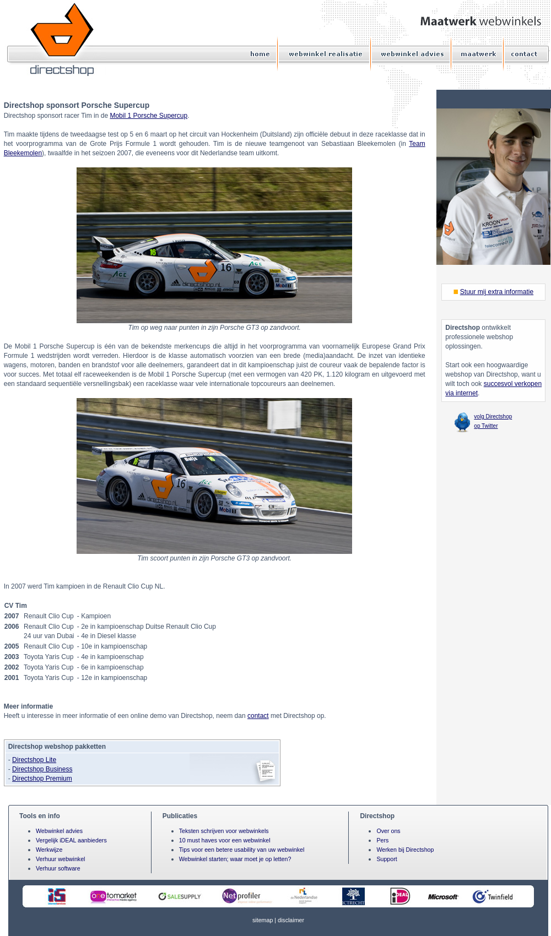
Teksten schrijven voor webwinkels (224, 831)
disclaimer (291, 920)
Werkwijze (49, 849)
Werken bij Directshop (405, 849)
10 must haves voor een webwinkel (225, 840)
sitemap (262, 920)
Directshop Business (42, 769)
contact (258, 716)
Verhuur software (58, 868)
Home (261, 54)
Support (386, 859)
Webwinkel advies (412, 54)
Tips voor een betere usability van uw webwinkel (242, 849)
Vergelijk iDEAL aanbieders (71, 840)
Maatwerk (478, 54)
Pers (382, 840)
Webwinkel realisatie (325, 54)
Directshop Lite (34, 760)
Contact (523, 54)
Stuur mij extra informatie (496, 292)
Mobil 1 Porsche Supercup (148, 115)
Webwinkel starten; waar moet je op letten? (235, 859)
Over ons (388, 831)
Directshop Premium (42, 778)
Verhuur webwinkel (60, 859)
